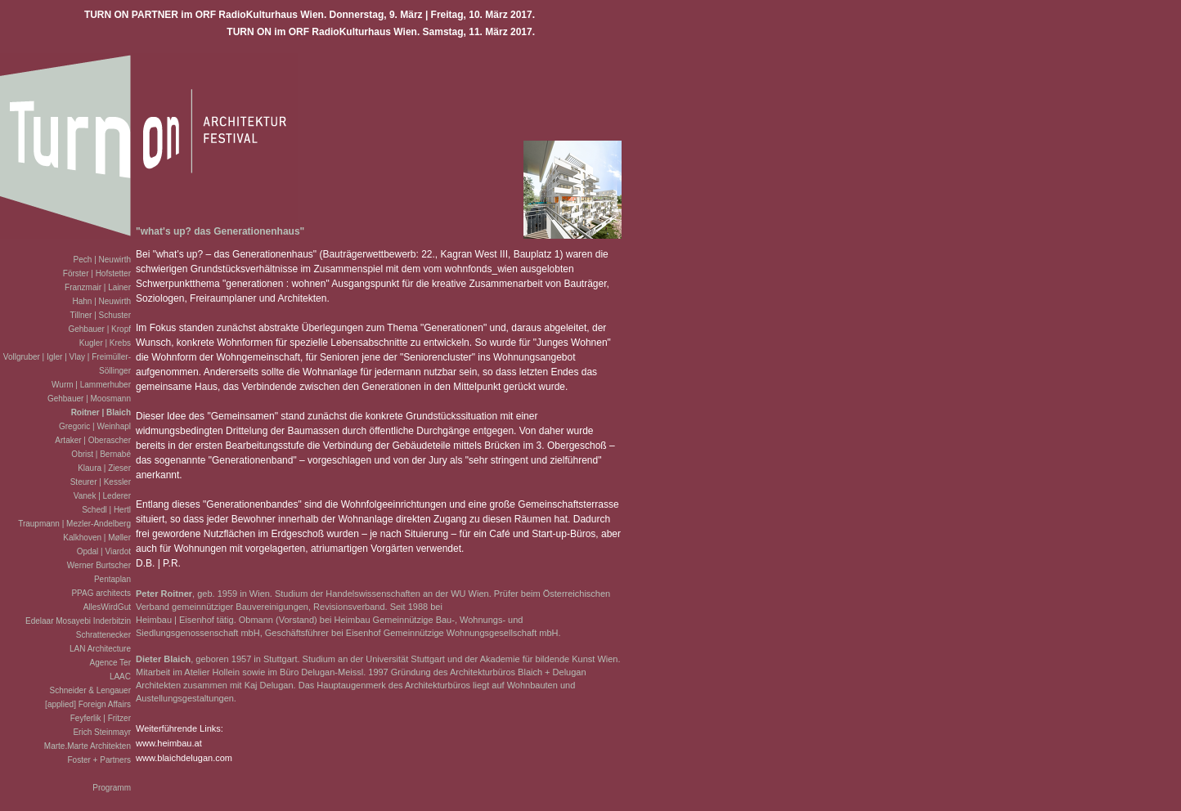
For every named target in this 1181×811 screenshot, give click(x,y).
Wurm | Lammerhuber (91, 384)
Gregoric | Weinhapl (95, 426)
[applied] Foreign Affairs (88, 704)
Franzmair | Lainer (98, 287)
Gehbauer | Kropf (99, 329)
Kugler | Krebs (105, 342)
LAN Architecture (100, 648)
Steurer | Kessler (100, 481)
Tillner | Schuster (100, 315)
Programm (111, 787)
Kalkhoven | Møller (97, 537)
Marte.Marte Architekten (87, 746)
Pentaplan (112, 579)
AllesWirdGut (107, 607)
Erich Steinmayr (102, 732)
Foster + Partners (99, 759)
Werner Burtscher (99, 565)
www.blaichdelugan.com (184, 758)
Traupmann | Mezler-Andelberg (74, 523)
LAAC (120, 676)
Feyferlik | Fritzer (100, 718)
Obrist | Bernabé (101, 454)
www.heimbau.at (169, 743)
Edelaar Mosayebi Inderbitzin (78, 620)
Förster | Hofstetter (97, 273)
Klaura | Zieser (104, 468)
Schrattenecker (103, 634)
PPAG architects (101, 593)
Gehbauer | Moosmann (89, 398)
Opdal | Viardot (104, 551)
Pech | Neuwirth (102, 259)
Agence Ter (110, 662)
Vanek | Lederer (102, 495)
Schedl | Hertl (106, 509)
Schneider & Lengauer (90, 690)
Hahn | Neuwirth (101, 301)
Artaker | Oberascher (93, 440)
